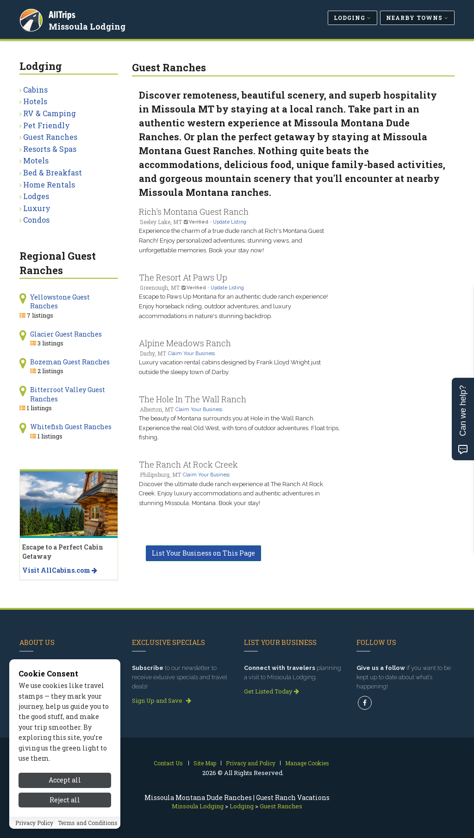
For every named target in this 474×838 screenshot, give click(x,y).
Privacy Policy (34, 822)
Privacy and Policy (250, 763)
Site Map (204, 763)
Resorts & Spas (49, 149)
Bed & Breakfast (52, 172)
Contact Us (168, 763)
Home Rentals (49, 184)
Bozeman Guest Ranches (70, 361)
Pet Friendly (46, 125)
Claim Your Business (191, 353)
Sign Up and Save (161, 700)
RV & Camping (49, 113)
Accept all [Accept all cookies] (65, 779)
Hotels (35, 101)
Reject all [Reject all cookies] (65, 799)
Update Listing (229, 222)
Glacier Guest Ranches (66, 334)
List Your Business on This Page (203, 553)
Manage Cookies (307, 763)
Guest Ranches (50, 137)
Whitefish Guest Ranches (71, 426)
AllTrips (63, 13)
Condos (36, 220)
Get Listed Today (271, 691)
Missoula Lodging (88, 25)
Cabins (35, 89)
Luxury (36, 208)
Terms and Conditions (88, 822)
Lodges (36, 196)
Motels (36, 160)
